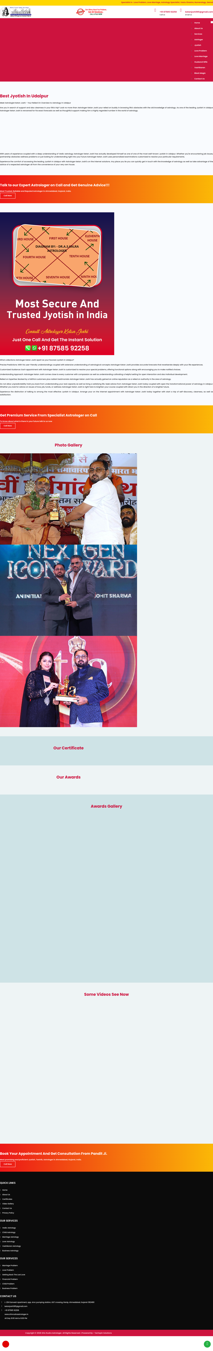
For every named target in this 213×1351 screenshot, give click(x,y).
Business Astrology (10, 1250)
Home (197, 22)
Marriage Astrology (10, 1237)
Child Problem (8, 1284)
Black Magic (200, 73)
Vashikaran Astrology (11, 1246)
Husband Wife (200, 62)
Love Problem (200, 50)
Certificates (7, 1199)
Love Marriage (201, 56)
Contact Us (199, 78)
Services (198, 34)
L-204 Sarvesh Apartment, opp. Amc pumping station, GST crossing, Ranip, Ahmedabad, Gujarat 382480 (49, 1302)
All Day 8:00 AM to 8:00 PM (16, 1318)
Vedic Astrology (9, 1228)
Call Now (8, 195)
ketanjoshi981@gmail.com (16, 1306)
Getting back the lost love (13, 1274)
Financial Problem (10, 1279)
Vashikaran (199, 67)
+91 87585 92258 (12, 1310)
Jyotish (197, 45)
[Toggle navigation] (212, 22)
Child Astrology (8, 1232)
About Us (198, 28)
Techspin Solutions (103, 1333)
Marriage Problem (10, 1265)
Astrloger (198, 39)
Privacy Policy (8, 1213)
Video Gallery (8, 1204)
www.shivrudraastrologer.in (16, 1314)
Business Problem (9, 1288)
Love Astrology (8, 1241)
